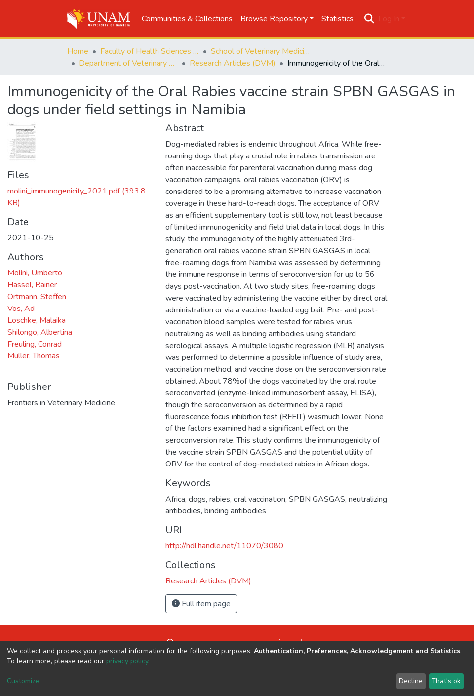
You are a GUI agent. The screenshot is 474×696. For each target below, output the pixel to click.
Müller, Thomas (33, 355)
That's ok (446, 681)
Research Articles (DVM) (233, 63)
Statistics (337, 18)
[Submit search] (369, 18)
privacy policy (127, 661)
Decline (411, 681)
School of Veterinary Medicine (260, 51)
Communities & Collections (187, 18)
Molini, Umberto (34, 273)
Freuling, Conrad (34, 344)
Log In (388, 18)
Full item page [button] (201, 603)
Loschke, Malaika (36, 320)
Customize (23, 681)
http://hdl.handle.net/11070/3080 (224, 546)
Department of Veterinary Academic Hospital (128, 63)
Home (77, 51)
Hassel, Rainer (32, 284)
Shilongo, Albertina (39, 332)
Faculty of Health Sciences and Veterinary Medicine (149, 51)
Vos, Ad (21, 308)
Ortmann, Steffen (36, 296)
